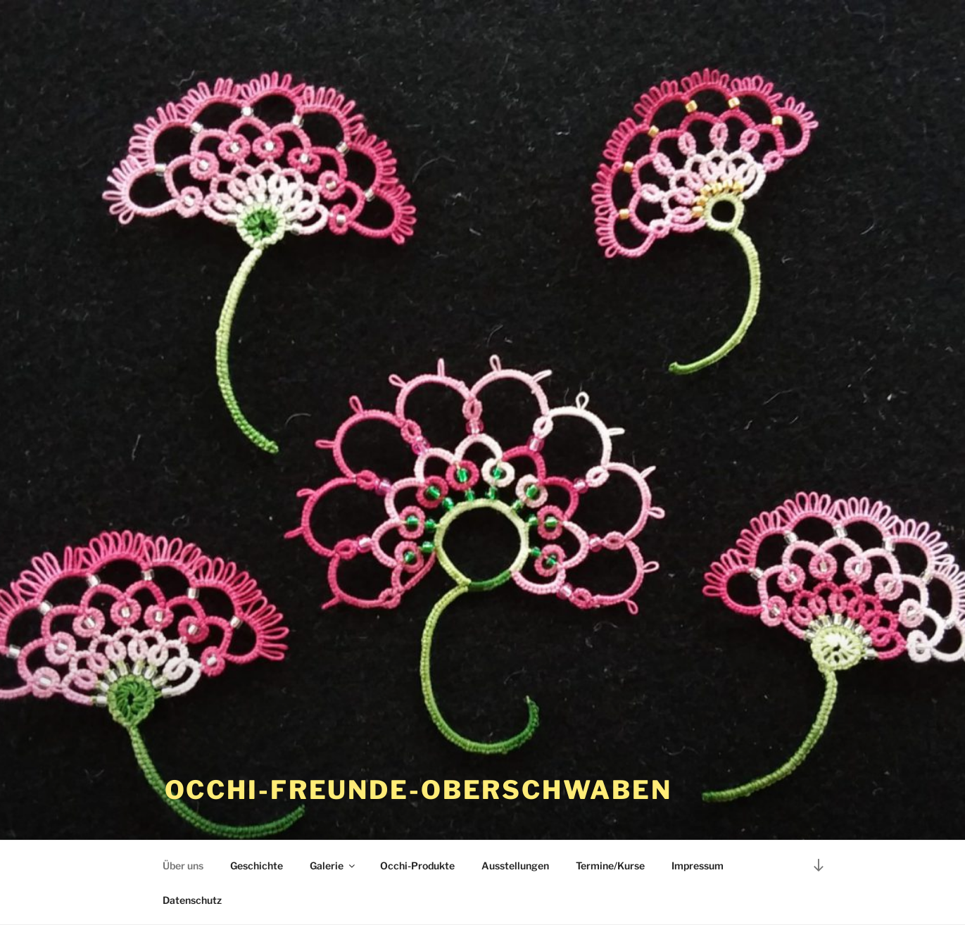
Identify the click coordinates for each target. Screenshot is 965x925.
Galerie (333, 865)
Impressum (697, 865)
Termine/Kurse (610, 865)
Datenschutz (192, 900)
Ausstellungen (515, 865)
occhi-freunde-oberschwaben (418, 789)
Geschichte (256, 865)
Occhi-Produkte (417, 865)
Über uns (183, 865)
